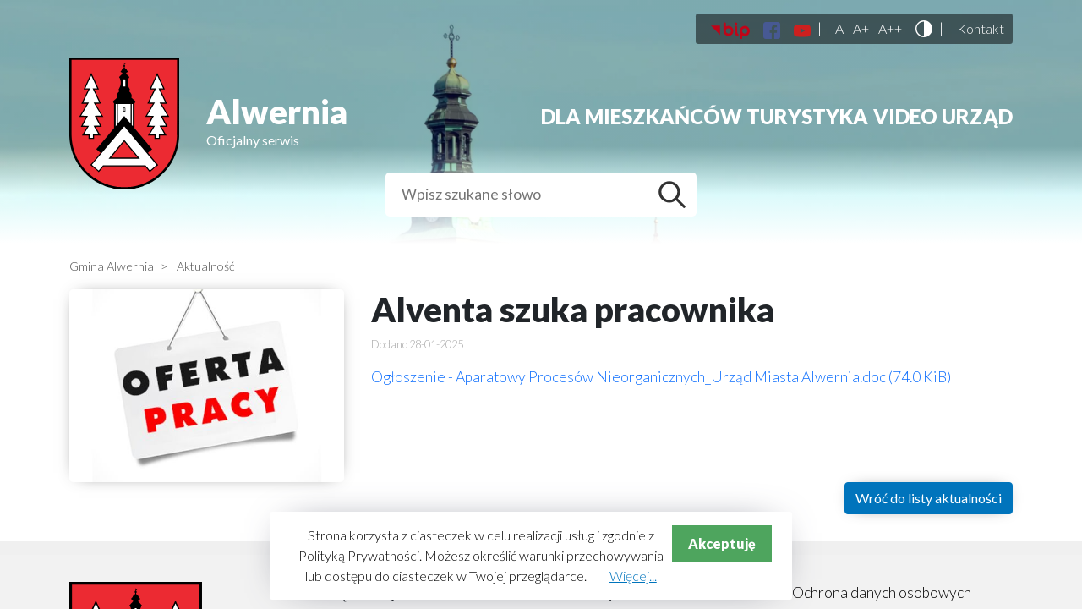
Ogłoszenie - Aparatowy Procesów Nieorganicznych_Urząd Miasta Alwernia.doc (661, 377)
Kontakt (980, 28)
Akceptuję (722, 543)
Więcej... (633, 576)
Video (905, 116)
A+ (861, 28)
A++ (890, 28)
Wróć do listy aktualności (928, 498)
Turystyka (807, 116)
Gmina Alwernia (111, 266)
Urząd (977, 116)
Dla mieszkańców (641, 116)
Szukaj (676, 195)
